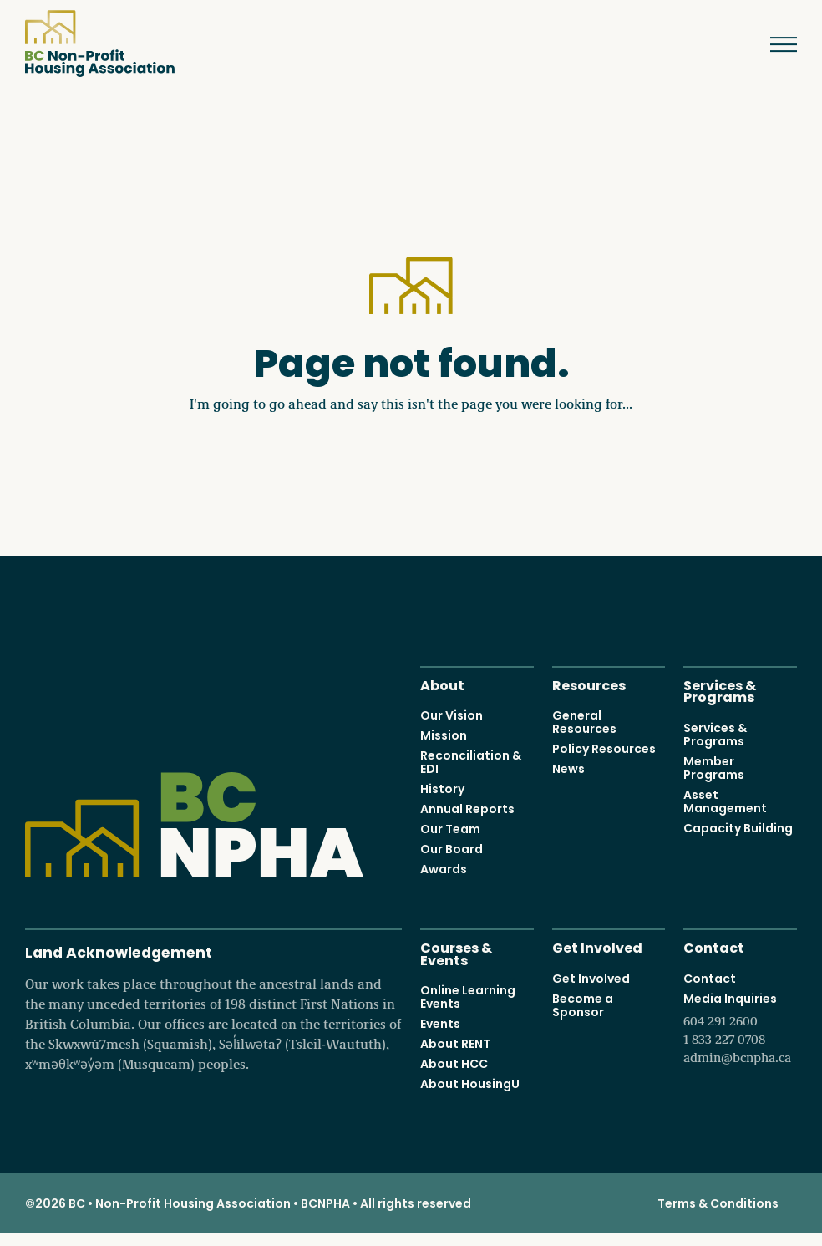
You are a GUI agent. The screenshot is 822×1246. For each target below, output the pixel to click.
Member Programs (713, 768)
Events (440, 1023)
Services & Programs (719, 690)
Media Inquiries (740, 1028)
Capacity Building (738, 828)
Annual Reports (467, 809)
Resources (589, 684)
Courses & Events (456, 952)
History (442, 789)
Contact (713, 946)
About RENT (455, 1043)
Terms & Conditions (718, 1203)
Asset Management (725, 801)
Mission (443, 735)
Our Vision (451, 715)
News (568, 768)
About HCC (454, 1063)
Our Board (451, 849)
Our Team (450, 829)
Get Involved (597, 946)
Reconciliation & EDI (470, 762)
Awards (443, 869)
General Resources (584, 722)
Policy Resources (604, 748)
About (442, 684)
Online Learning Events (467, 997)
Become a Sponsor (582, 1005)
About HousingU (470, 1084)
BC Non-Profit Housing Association (100, 43)
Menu (771, 44)
